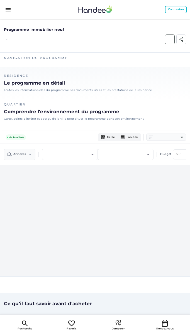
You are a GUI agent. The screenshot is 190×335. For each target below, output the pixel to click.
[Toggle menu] (8, 10)
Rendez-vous (165, 324)
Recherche (25, 324)
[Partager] (181, 39)
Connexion (176, 9)
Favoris (72, 324)
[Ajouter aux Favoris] (170, 39)
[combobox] (169, 137)
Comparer (118, 324)
